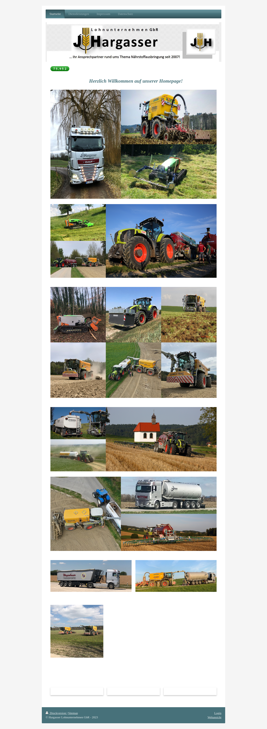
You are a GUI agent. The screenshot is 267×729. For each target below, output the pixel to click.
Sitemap (73, 713)
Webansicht (214, 717)
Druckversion (56, 713)
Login (217, 713)
